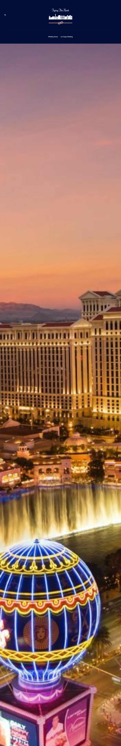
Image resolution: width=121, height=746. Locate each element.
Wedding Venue (53, 37)
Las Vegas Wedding (67, 37)
